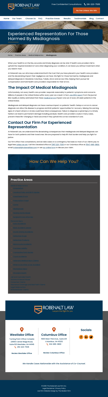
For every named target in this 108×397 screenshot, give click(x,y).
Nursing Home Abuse (21, 213)
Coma (15, 204)
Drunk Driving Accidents (23, 232)
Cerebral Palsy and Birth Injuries (26, 192)
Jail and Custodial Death (21, 277)
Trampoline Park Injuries (23, 252)
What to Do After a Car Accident (26, 265)
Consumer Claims (18, 282)
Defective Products (21, 240)
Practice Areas (53, 18)
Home (6, 18)
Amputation (18, 188)
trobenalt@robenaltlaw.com (25, 147)
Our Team (17, 18)
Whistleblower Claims (20, 289)
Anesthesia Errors (20, 196)
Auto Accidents (19, 223)
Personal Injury (17, 221)
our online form (49, 147)
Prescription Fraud (20, 200)
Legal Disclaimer (48, 388)
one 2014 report (76, 95)
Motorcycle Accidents (22, 244)
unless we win (22, 144)
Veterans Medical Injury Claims (26, 260)
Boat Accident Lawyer (22, 228)
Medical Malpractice (19, 185)
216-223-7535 (93, 4)
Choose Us (30, 18)
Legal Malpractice (18, 287)
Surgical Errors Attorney (23, 217)
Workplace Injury (20, 269)
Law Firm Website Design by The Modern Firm (54, 391)
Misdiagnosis (18, 209)
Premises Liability (20, 248)
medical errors (50, 98)
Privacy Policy (61, 388)
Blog (91, 18)
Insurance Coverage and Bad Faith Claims (28, 284)
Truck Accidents (20, 256)
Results (67, 18)
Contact (100, 18)
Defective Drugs (20, 236)
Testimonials (80, 18)
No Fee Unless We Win (86, 10)
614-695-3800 (55, 344)
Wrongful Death (19, 273)
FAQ (40, 18)
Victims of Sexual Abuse (20, 279)
